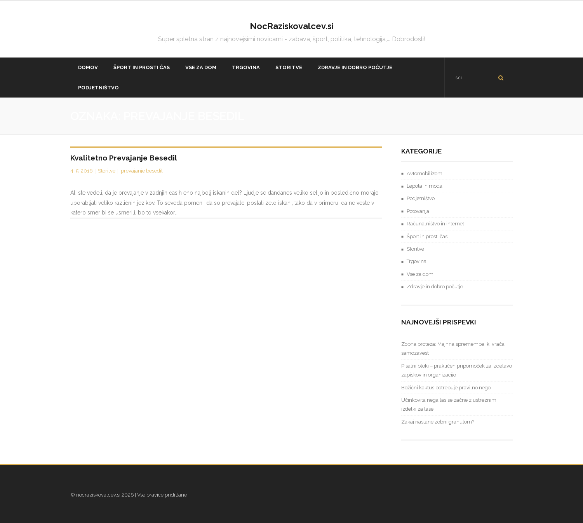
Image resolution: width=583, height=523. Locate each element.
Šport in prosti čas (427, 236)
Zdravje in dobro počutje (435, 286)
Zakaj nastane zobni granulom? (437, 422)
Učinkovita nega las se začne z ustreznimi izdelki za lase (449, 404)
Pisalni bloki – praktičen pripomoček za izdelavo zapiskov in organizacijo (456, 370)
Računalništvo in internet (435, 224)
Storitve (106, 171)
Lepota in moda (424, 186)
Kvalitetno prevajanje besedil (123, 157)
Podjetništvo (421, 198)
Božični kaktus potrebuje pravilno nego (446, 388)
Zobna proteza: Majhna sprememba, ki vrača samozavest (453, 348)
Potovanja (418, 211)
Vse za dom (420, 274)
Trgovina (416, 261)
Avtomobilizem (424, 173)
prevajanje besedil (142, 171)
